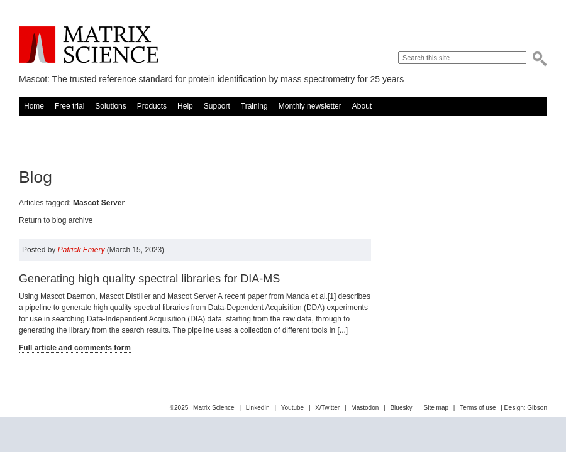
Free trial (69, 106)
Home (34, 106)
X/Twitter (327, 407)
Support (217, 106)
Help (185, 106)
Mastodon (365, 407)
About (362, 106)
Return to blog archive (55, 220)
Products (152, 106)
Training (254, 106)
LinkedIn (258, 407)
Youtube (292, 407)
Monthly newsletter (310, 106)
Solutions (110, 106)
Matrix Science (88, 44)
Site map (436, 407)
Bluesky (401, 407)
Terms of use (478, 407)
